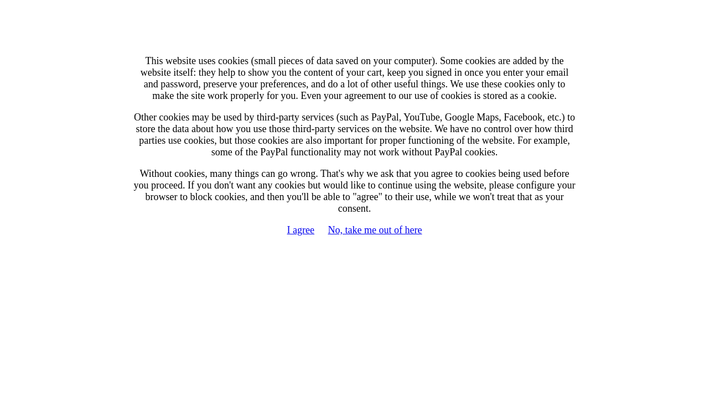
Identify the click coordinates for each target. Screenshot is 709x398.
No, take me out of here (375, 229)
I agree (300, 229)
